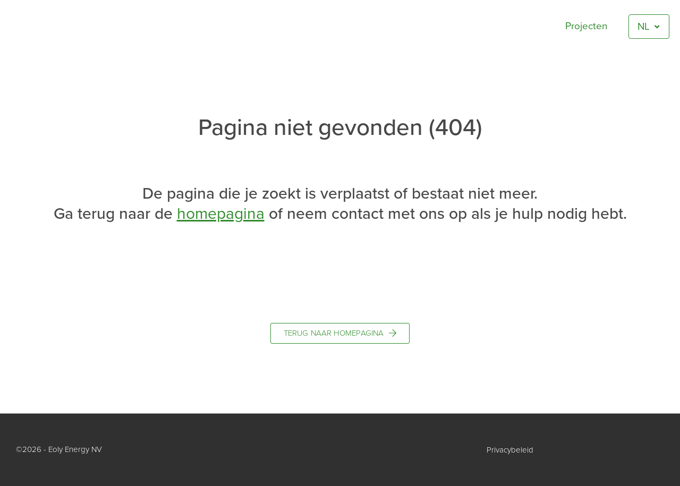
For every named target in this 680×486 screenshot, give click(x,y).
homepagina (221, 214)
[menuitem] (648, 26)
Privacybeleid (510, 450)
